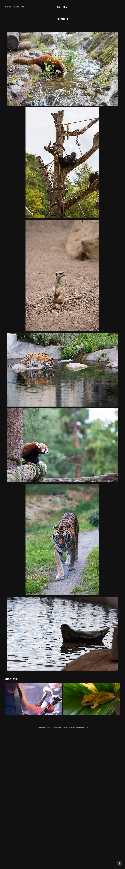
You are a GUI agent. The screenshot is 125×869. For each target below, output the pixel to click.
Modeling (16, 7)
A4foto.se (62, 7)
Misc (22, 7)
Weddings (8, 7)
